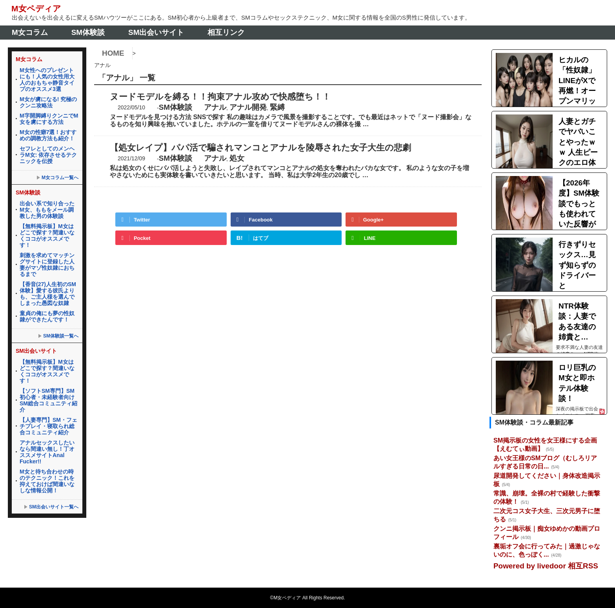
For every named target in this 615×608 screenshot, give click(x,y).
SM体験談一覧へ (60, 335)
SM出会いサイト (156, 32)
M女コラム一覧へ (60, 177)
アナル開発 (248, 107)
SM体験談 (88, 32)
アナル (215, 107)
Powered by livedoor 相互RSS (545, 566)
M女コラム (30, 32)
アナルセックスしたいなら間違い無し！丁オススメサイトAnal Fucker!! (47, 451)
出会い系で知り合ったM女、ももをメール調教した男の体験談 (47, 209)
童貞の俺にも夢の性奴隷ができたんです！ (47, 316)
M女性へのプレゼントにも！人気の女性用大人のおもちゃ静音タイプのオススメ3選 (47, 79)
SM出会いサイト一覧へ (53, 506)
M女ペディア (37, 8)
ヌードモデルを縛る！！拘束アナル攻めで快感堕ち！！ (220, 96)
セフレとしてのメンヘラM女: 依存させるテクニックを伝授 (48, 154)
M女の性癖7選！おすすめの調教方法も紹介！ (48, 135)
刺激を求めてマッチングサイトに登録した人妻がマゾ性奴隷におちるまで (47, 264)
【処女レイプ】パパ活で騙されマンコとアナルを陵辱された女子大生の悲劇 (260, 147)
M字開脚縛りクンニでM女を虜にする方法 (49, 118)
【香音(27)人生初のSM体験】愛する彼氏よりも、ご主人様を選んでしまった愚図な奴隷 (48, 293)
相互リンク (226, 32)
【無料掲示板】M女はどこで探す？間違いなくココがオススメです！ (47, 235)
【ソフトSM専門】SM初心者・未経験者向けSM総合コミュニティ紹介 (48, 399)
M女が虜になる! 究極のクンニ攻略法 (48, 102)
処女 (236, 158)
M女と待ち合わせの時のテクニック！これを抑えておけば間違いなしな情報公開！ (47, 480)
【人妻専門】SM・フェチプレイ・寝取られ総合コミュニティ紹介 (48, 425)
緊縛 (277, 107)
